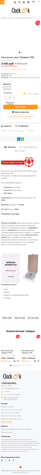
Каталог (4, 130)
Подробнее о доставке (10, 214)
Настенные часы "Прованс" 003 (7, 352)
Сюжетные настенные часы (17, 130)
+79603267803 (8, 383)
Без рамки (30, 130)
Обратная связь (7, 432)
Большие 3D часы (7, 407)
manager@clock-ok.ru (11, 388)
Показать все (6, 422)
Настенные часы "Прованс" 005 (28, 352)
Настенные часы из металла (11, 410)
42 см (7, 88)
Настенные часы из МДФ (10, 413)
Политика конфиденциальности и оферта (16, 429)
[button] (19, 52)
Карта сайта (24, 472)
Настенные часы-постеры (11, 416)
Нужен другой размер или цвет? (20, 116)
